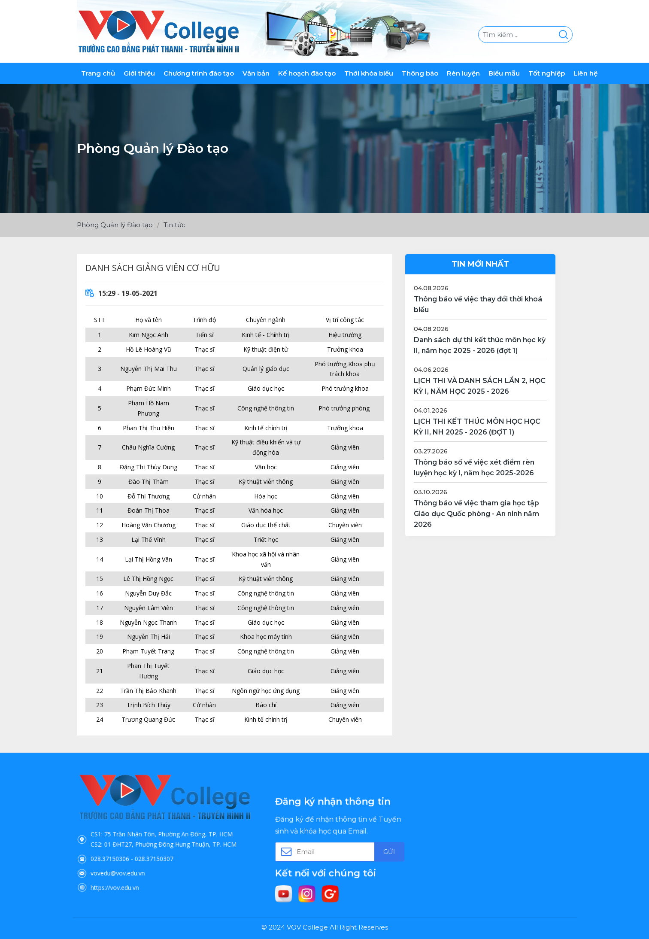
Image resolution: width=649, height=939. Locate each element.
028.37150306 (131, 849)
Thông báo (420, 73)
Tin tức (174, 225)
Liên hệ (585, 73)
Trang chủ (98, 73)
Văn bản (256, 73)
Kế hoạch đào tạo (307, 73)
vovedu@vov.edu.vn (135, 858)
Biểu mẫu (504, 73)
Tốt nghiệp (546, 73)
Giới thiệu (139, 73)
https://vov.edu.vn (134, 867)
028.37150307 (158, 849)
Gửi (370, 850)
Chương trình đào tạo (199, 73)
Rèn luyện (463, 73)
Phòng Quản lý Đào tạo (115, 225)
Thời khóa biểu (368, 73)
